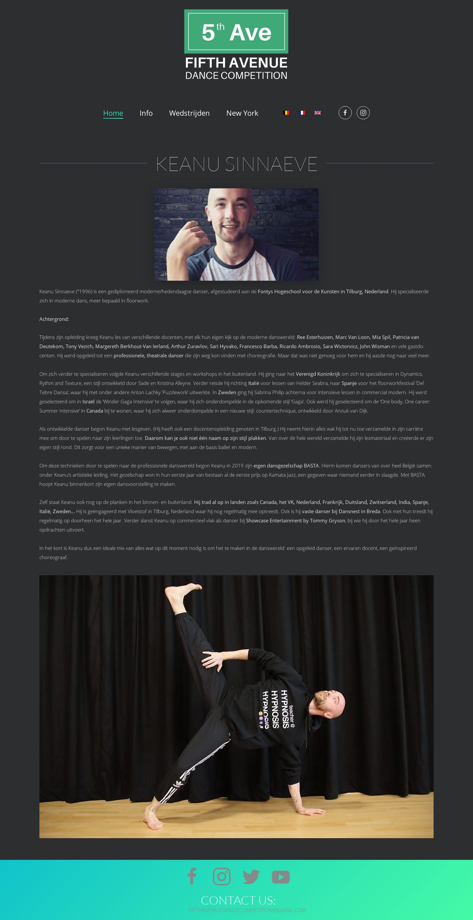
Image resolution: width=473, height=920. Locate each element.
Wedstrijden (189, 113)
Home (113, 113)
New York (242, 113)
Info (146, 113)
